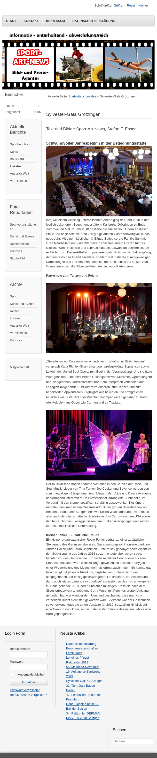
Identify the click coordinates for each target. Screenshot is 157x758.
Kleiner (143, 5)
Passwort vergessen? (24, 690)
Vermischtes (18, 181)
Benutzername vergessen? (28, 695)
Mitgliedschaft (19, 367)
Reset (131, 5)
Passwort (16, 661)
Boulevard (17, 159)
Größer (119, 5)
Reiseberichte (19, 244)
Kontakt (31, 21)
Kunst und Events (22, 236)
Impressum (55, 21)
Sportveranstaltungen (23, 227)
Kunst (14, 152)
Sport (13, 296)
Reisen (15, 311)
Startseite (75, 96)
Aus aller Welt (19, 173)
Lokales (16, 166)
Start (11, 21)
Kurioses (16, 251)
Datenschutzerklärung (93, 21)
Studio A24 (17, 258)
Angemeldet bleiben (31, 674)
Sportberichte (19, 144)
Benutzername (20, 649)
